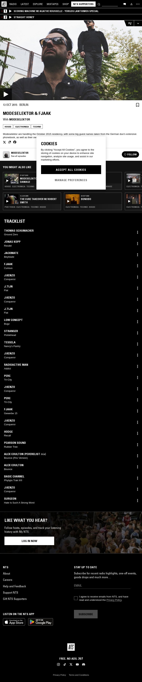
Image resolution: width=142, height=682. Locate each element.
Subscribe (86, 614)
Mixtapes (52, 4)
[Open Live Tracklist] (129, 23)
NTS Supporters (83, 4)
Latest (25, 4)
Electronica (22, 126)
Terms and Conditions (79, 675)
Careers (7, 580)
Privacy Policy (113, 600)
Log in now (29, 541)
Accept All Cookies (71, 169)
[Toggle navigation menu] (138, 4)
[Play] (71, 60)
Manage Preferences (71, 180)
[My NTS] (131, 4)
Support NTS (10, 592)
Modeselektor (19, 119)
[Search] (99, 4)
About (6, 573)
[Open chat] (125, 4)
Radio (13, 4)
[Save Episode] (137, 104)
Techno (37, 126)
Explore (38, 4)
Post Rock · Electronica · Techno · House (25, 207)
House (8, 126)
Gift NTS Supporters (15, 599)
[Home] (4, 4)
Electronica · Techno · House (80, 207)
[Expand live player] (138, 23)
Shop (65, 4)
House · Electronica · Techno (19, 186)
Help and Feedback (14, 586)
